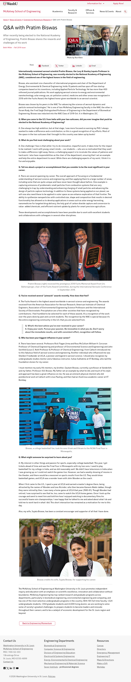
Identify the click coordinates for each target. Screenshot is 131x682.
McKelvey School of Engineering (22, 11)
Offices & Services (90, 11)
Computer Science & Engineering (59, 649)
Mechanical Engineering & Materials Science (64, 664)
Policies (51, 677)
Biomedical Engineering (55, 646)
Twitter (58, 66)
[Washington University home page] (10, 3)
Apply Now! (118, 4)
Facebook (43, 66)
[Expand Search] (125, 11)
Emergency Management (108, 653)
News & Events (107, 12)
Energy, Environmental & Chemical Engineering (65, 660)
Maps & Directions (105, 660)
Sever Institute (51, 667)
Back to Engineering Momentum (37, 623)
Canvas (100, 646)
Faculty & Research (72, 11)
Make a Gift (102, 664)
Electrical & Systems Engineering (59, 656)
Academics (57, 12)
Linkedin (76, 66)
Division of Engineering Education (59, 653)
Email (92, 66)
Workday (101, 667)
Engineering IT (103, 656)
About (118, 12)
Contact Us (8, 662)
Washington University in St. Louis (18, 646)
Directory (101, 649)
